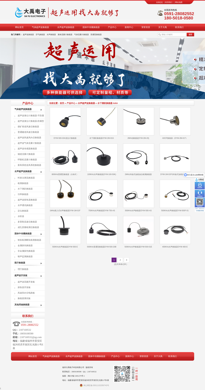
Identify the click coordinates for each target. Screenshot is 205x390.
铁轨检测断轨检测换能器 (29, 240)
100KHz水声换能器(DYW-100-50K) (101, 174)
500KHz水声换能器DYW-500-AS (138, 211)
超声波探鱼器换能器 (27, 200)
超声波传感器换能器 (27, 148)
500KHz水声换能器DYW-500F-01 (175, 211)
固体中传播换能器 (91, 27)
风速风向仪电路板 (26, 293)
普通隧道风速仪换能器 (28, 132)
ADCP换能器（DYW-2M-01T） (175, 138)
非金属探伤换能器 (26, 251)
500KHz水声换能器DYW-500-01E (138, 247)
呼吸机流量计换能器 (27, 159)
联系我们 (168, 2)
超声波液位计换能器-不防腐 (31, 115)
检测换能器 (23, 183)
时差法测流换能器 (26, 178)
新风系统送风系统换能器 (29, 165)
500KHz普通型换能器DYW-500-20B (101, 247)
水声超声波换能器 (65, 27)
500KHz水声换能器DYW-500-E (65, 247)
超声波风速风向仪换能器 (29, 137)
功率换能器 (23, 194)
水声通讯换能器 (25, 205)
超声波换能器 (28, 34)
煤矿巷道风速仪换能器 (28, 126)
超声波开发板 (21, 275)
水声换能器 (51, 34)
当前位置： (54, 103)
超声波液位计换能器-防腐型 (31, 121)
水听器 (21, 216)
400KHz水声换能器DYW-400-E (175, 247)
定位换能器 (23, 211)
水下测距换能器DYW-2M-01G (101, 138)
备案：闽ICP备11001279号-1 (73, 376)
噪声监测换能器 (25, 256)
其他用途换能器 (22, 305)
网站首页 (19, 27)
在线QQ (159, 2)
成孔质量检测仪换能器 (28, 227)
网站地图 (178, 2)
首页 (62, 103)
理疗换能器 (23, 269)
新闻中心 (129, 27)
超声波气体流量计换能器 (29, 143)
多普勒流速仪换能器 (27, 222)
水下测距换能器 (105, 103)
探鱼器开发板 (24, 287)
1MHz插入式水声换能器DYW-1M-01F (65, 211)
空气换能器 (40, 34)
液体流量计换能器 (65, 34)
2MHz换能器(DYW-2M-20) (138, 138)
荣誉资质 (146, 27)
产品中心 (112, 27)
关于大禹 (162, 27)
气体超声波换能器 (40, 27)
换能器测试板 (24, 298)
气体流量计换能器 (81, 34)
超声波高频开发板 (26, 282)
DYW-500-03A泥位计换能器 (65, 138)
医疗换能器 (20, 263)
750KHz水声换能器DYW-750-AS (101, 211)
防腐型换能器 (96, 34)
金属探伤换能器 (25, 245)
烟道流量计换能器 (26, 154)
